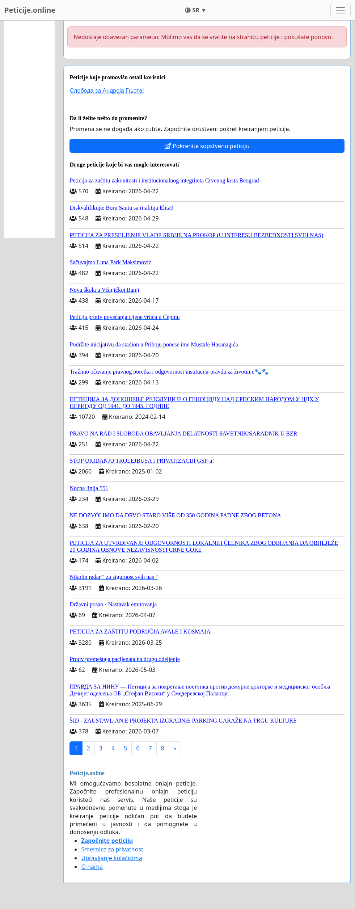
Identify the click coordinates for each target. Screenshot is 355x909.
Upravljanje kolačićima (111, 858)
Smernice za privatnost (112, 849)
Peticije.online (29, 10)
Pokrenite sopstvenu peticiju (207, 146)
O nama (91, 867)
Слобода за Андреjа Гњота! (106, 91)
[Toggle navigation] (340, 10)
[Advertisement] (29, 129)
